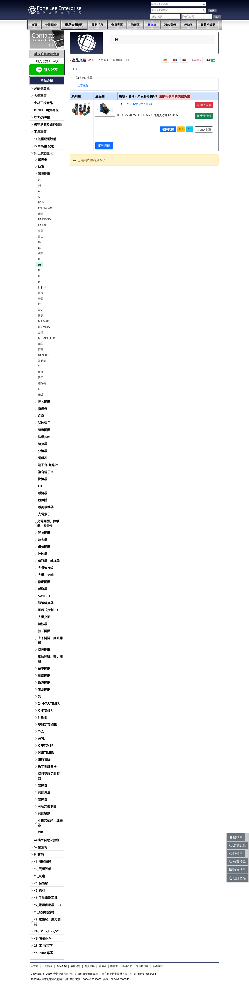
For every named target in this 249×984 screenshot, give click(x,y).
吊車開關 (44, 668)
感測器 (42, 493)
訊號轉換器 (45, 603)
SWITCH (44, 596)
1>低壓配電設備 (45, 139)
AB (39, 191)
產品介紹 (103, 60)
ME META (44, 327)
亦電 (40, 230)
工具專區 (40, 132)
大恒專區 (40, 96)
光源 (40, 394)
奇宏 (40, 293)
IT (39, 276)
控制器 (42, 554)
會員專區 (117, 24)
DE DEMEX (44, 219)
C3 (75, 69)
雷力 (40, 310)
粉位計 (42, 500)
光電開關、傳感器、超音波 (48, 523)
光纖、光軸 (45, 575)
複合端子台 (45, 472)
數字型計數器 (47, 766)
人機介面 (44, 617)
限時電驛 (44, 759)
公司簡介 (51, 24)
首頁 (34, 24)
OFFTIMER (45, 745)
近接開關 (44, 533)
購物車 (152, 24)
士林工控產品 (43, 103)
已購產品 (237, 878)
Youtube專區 (43, 953)
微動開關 (44, 582)
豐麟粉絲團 (208, 24)
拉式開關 (44, 631)
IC (39, 247)
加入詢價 (204, 105)
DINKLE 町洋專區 (46, 110)
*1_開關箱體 (42, 861)
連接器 (42, 444)
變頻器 (42, 785)
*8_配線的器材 (44, 912)
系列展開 (104, 146)
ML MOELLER (46, 338)
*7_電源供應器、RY (47, 905)
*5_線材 (39, 890)
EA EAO (42, 225)
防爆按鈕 (44, 437)
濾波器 (42, 624)
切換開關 (44, 649)
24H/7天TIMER (49, 703)
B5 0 (41, 202)
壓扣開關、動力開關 (50, 659)
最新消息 (97, 24)
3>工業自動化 (43, 153)
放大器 (42, 540)
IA (39, 242)
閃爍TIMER (46, 752)
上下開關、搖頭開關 (50, 640)
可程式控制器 (47, 806)
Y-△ (41, 731)
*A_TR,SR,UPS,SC (46, 931)
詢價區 (135, 24)
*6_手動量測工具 (46, 898)
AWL (41, 738)
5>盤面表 (40, 847)
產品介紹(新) (74, 24)
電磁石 (42, 458)
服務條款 (158, 966)
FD (40, 486)
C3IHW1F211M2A (139, 104)
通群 (40, 372)
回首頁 (34, 966)
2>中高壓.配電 (44, 146)
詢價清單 (237, 870)
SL (39, 696)
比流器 (42, 479)
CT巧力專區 (42, 117)
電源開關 (44, 689)
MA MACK (44, 321)
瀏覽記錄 (237, 845)
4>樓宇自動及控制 (46, 840)
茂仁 (40, 343)
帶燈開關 (44, 430)
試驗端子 (44, 423)
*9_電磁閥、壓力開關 (47, 921)
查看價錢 (204, 115)
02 (39, 180)
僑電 (40, 214)
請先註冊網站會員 (46, 54)
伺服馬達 (44, 792)
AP (39, 197)
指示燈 (42, 409)
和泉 (40, 253)
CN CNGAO (45, 208)
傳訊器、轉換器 (49, 561)
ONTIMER (45, 710)
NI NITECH (44, 355)
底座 (41, 416)
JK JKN (42, 287)
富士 (40, 236)
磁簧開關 (44, 547)
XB (39, 389)
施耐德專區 (42, 88)
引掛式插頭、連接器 (50, 822)
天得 (40, 377)
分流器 (42, 451)
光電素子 (44, 514)
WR (40, 832)
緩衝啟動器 (45, 507)
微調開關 (44, 682)
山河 (40, 332)
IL (39, 270)
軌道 (41, 166)
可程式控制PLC (48, 610)
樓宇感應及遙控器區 (48, 124)
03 (39, 185)
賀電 (40, 349)
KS (39, 304)
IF (39, 259)
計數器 (42, 717)
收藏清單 (237, 861)
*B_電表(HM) (43, 938)
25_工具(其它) (43, 945)
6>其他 (39, 854)
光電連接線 (45, 568)
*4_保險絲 (41, 883)
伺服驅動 (44, 813)
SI (39, 366)
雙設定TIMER (47, 724)
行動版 (188, 24)
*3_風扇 (39, 876)
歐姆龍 (42, 360)
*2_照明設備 (42, 869)
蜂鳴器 (42, 159)
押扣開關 (44, 402)
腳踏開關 (44, 675)
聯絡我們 (170, 24)
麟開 (40, 315)
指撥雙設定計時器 (49, 775)
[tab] (83, 85)
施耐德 (42, 383)
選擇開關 (44, 173)
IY (39, 281)
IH (39, 264)
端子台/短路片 (48, 465)
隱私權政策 (142, 966)
